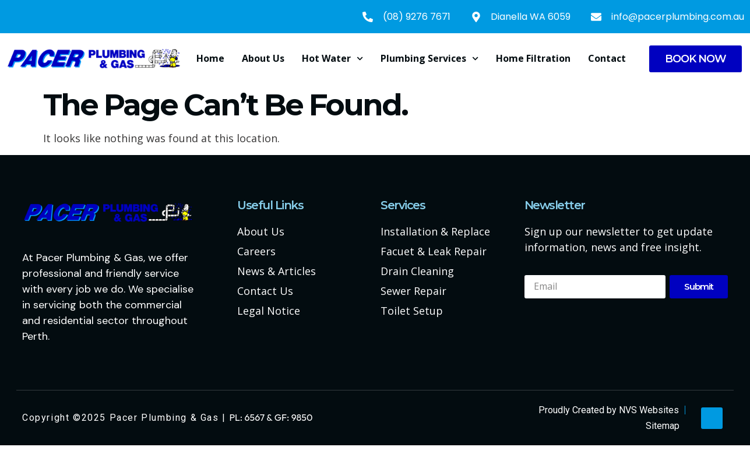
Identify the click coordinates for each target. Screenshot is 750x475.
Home (210, 58)
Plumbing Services (429, 59)
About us (263, 58)
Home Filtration (533, 58)
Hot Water (332, 59)
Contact (607, 58)
